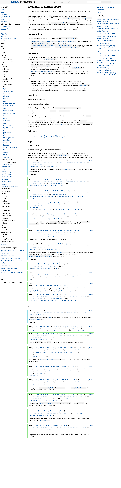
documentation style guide (8, 38)
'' (45, 356)
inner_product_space (9, 78)
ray (4, 149)
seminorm (5, 183)
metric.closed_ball (69, 300)
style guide (4, 36)
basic (4, 102)
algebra (4, 57)
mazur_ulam (6, 139)
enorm (5, 118)
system (4, 52)
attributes (3, 18)
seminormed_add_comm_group (76, 162)
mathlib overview (6, 26)
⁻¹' (60, 300)
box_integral (6, 69)
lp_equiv (5, 134)
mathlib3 (15, 2)
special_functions (8, 159)
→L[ (48, 219)
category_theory (6, 188)
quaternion (5, 179)
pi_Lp (4, 144)
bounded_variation (7, 164)
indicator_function (8, 127)
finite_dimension (8, 125)
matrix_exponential (8, 137)
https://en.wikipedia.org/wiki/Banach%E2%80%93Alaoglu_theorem (50, 137)
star (5, 86)
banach (5, 98)
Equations (33, 174)
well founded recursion (7, 35)
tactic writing (4, 28)
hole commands (5, 16)
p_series (4, 178)
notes (2, 19)
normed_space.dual (69, 18)
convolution (5, 168)
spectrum (6, 152)
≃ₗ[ (48, 166)
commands (4, 14)
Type (71, 160)
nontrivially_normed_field (42, 162)
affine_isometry (7, 93)
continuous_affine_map (10, 112)
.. (108, 20)
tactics (2, 13)
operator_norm (7, 142)
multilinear (6, 140)
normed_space (37, 164)
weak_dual (85, 18)
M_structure (6, 88)
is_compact (34, 375)
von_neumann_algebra (9, 163)
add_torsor (6, 90)
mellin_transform (7, 176)
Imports (100, 15)
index (2, 9)
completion (6, 108)
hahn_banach (8, 85)
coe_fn (41, 356)
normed (5, 81)
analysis (4, 63)
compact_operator (8, 105)
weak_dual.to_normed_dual (67, 41)
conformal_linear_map (9, 110)
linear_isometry (7, 132)
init (3, 50)
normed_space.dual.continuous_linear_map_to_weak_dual (51, 45)
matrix (4, 171)
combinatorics (6, 190)
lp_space (5, 135)
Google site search (106, 2)
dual (4, 115)
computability (6, 191)
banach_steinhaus (8, 100)
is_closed (33, 300)
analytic (5, 66)
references (4, 21)
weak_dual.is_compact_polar (41, 66)
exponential (6, 120)
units (4, 156)
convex (5, 74)
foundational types (6, 11)
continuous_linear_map (10, 113)
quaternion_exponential (10, 147)
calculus (5, 71)
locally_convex (7, 79)
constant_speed (6, 166)
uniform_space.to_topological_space (43, 236)
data (3, 49)
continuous (34, 207)
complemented (7, 107)
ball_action (6, 96)
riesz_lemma (6, 151)
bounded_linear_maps (9, 103)
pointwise (6, 146)
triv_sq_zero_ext (8, 154)
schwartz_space (6, 181)
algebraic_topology (7, 61)
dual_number (7, 117)
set (86, 312)
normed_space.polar (53, 400)
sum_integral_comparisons (10, 186)
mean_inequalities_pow (8, 174)
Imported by (101, 17)
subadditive (5, 185)
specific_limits (7, 161)
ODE (4, 64)
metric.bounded (41, 352)
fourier (5, 76)
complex (5, 73)
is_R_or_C (6, 130)
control (4, 193)
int (4, 129)
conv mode (4, 31)
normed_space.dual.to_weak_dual (42, 41)
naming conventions (7, 40)
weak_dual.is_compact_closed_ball (43, 71)
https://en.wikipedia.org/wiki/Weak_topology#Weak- (46, 135)
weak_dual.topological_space (69, 236)
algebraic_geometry (7, 59)
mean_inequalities (7, 173)
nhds (67, 383)
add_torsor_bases (8, 91)
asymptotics (6, 68)
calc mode (3, 30)
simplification (4, 33)
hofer (3, 169)
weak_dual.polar (85, 122)
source (99, 12)
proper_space (51, 370)
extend (5, 122)
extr (4, 124)
